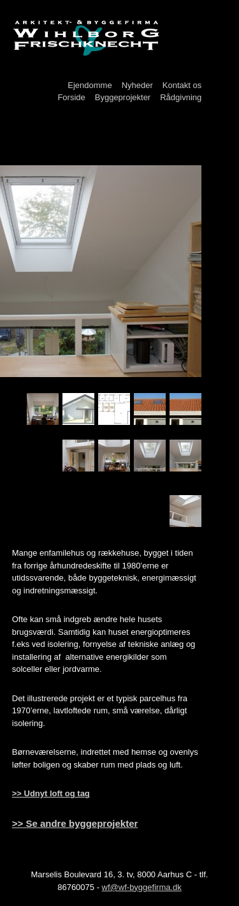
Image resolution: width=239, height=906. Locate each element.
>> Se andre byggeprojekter (75, 823)
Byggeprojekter (122, 97)
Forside (71, 97)
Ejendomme (90, 85)
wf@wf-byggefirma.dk (142, 887)
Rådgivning (180, 97)
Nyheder (137, 85)
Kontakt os (182, 85)
